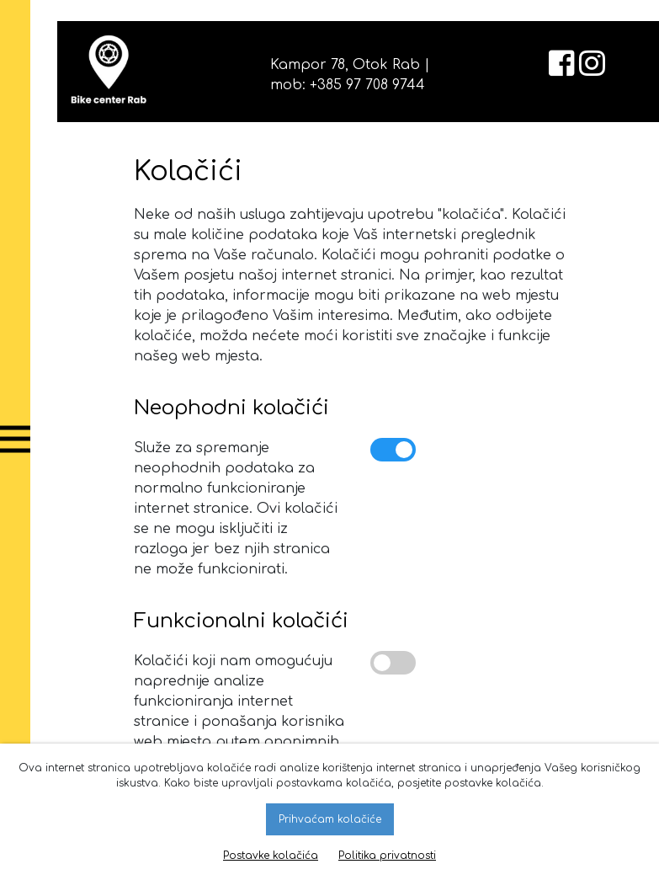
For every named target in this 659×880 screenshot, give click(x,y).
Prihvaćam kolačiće (330, 819)
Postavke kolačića (270, 855)
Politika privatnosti (387, 855)
